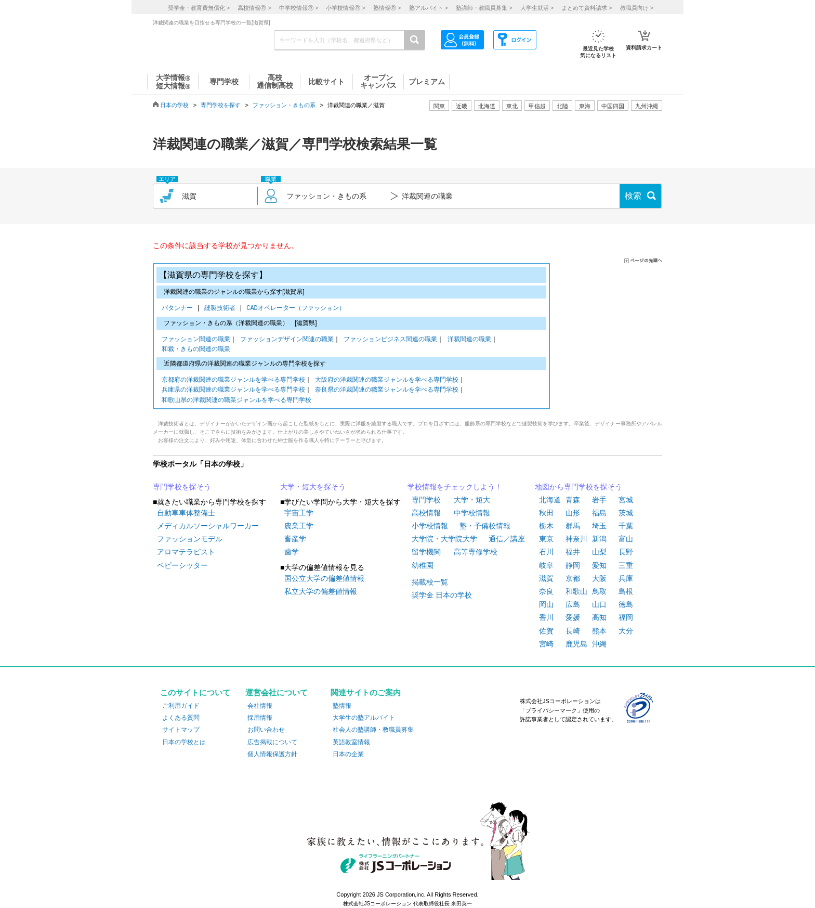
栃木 (546, 526)
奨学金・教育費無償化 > (199, 8)
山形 (573, 513)
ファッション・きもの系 (284, 105)
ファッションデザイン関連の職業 (287, 339)
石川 (546, 552)
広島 (573, 604)
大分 (626, 631)
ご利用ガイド (181, 705)
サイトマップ (181, 729)
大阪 (599, 578)
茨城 (626, 513)
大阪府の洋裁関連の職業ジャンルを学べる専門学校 (386, 380)
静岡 (573, 565)
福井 (573, 552)
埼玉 (599, 526)
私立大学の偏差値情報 (320, 591)
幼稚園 (422, 565)
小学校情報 (430, 526)
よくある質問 (181, 717)
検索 (633, 195)
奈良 (546, 591)
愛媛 (573, 617)
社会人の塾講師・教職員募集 (373, 729)
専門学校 (426, 500)
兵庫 (626, 578)
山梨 (599, 552)
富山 (626, 539)
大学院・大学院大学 (444, 539)
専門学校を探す (221, 105)
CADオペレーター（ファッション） (295, 308)
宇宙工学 (298, 513)
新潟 (599, 539)
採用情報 (259, 717)
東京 (546, 539)
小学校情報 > (345, 8)
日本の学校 (174, 105)
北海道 (486, 106)
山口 (599, 604)
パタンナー (179, 308)
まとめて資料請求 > (586, 8)
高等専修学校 (475, 552)
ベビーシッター (182, 565)
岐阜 (546, 565)
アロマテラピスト (186, 552)
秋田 (546, 513)
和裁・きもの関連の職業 (196, 349)
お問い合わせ (266, 729)
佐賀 (546, 631)
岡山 (546, 604)
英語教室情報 (351, 742)
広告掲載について (272, 742)
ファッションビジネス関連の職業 (390, 339)
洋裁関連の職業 (469, 339)
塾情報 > (387, 8)
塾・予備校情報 (484, 526)
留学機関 (426, 552)
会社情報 (259, 705)
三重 (626, 565)
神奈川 (576, 539)
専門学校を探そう (182, 487)
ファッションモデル (189, 539)
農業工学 (298, 526)
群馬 (573, 526)
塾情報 (342, 705)
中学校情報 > (298, 8)
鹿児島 (576, 644)
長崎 (573, 631)
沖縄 (599, 644)
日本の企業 (348, 754)
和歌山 (576, 591)
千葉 (626, 526)
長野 (626, 552)
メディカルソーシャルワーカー (208, 526)
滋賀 (546, 578)
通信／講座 (507, 539)
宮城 (626, 500)
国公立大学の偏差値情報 (324, 578)
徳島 (626, 604)
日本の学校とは (184, 742)
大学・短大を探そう (313, 487)
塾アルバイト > (428, 8)
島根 (626, 591)
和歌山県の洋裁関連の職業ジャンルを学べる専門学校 (236, 400)
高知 (599, 617)
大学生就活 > (537, 8)
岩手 (599, 500)
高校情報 (426, 513)
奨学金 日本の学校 (442, 595)
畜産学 (295, 539)
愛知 (599, 565)
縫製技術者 (221, 308)
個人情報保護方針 (272, 754)
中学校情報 (472, 513)
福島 (599, 513)
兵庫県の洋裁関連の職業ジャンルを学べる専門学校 (233, 390)
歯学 (291, 552)
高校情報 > (254, 8)
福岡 (626, 617)
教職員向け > (636, 8)
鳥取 (599, 591)
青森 (573, 500)
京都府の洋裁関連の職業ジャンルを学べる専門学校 (233, 380)
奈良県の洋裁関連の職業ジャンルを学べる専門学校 (386, 390)
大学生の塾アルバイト (364, 717)
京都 (573, 578)
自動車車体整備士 (186, 513)
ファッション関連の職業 (196, 339)
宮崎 (546, 644)
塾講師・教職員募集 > (484, 8)
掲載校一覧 (430, 582)
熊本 (599, 631)
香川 (546, 617)
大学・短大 (472, 500)
